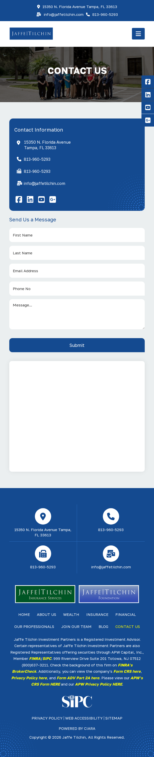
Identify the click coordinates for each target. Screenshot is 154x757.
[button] (138, 33)
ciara (89, 728)
